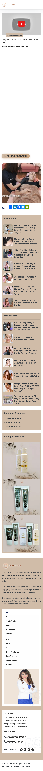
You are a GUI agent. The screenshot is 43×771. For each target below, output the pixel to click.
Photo (8, 639)
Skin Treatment (12, 660)
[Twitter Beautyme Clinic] (29, 749)
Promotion (10, 629)
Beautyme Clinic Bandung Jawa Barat (16, 766)
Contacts (9, 648)
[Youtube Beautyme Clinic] (32, 749)
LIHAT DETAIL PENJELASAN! (15, 156)
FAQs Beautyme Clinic (14, 35)
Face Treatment (12, 656)
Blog (8, 625)
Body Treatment (12, 652)
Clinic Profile (11, 621)
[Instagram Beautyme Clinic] (25, 749)
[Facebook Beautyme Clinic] (21, 749)
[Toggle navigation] (40, 4)
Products (10, 664)
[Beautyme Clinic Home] (8, 4)
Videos (9, 633)
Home (8, 617)
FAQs (8, 644)
